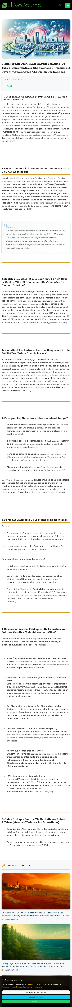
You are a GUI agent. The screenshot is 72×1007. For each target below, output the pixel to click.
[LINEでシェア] (11, 86)
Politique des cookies (11, 987)
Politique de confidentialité (34, 984)
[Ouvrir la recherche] (60, 5)
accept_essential (36, 997)
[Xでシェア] (8, 86)
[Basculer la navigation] (67, 5)
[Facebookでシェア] (6, 86)
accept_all (36, 1001)
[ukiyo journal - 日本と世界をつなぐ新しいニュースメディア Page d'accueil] (22, 5)
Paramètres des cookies (36, 992)
